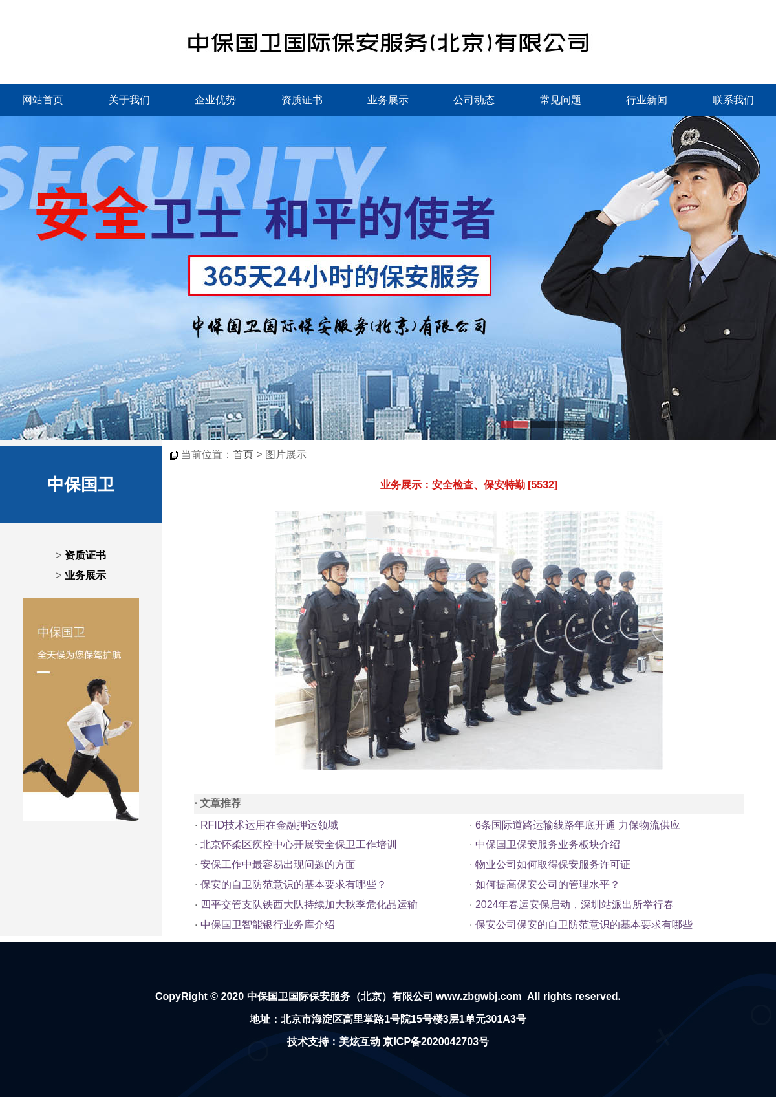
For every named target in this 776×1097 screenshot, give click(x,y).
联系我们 (733, 99)
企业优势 (215, 99)
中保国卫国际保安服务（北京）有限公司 (340, 996)
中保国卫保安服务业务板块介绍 (547, 844)
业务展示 (388, 99)
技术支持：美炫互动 (333, 1041)
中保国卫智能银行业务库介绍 (267, 924)
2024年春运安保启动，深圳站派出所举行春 (574, 904)
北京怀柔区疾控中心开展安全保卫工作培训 (298, 844)
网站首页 (42, 99)
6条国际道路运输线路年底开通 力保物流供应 (577, 825)
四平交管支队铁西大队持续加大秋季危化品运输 (309, 904)
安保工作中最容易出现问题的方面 (278, 864)
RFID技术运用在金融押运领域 (269, 825)
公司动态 (474, 99)
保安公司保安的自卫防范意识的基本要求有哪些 (584, 924)
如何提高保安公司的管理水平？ (547, 884)
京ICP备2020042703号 (436, 1041)
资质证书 (302, 99)
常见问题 (560, 99)
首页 (243, 454)
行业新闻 (646, 99)
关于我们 (129, 99)
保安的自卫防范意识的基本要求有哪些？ (293, 884)
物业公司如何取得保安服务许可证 (552, 864)
